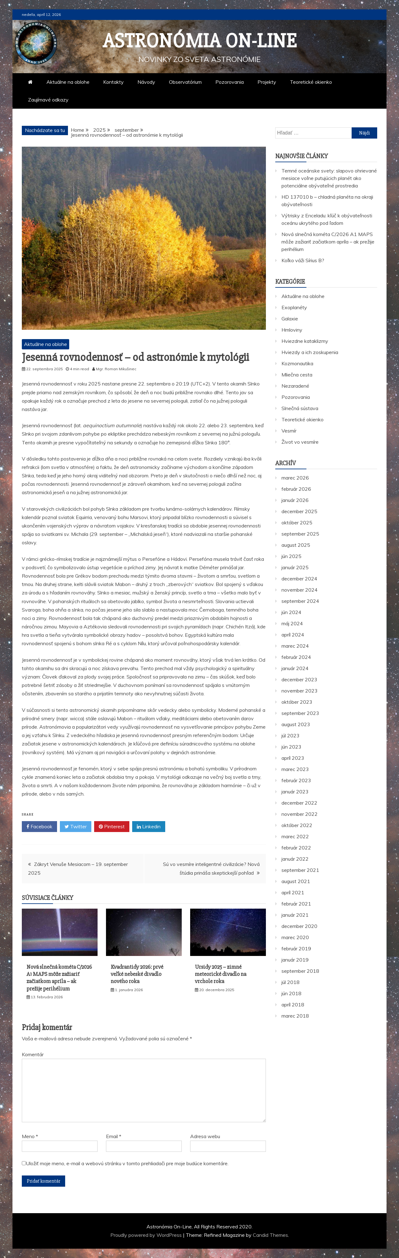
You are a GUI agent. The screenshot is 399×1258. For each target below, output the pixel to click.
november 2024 (299, 590)
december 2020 (299, 926)
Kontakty (113, 82)
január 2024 (295, 668)
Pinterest (112, 826)
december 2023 (299, 679)
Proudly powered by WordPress (146, 1235)
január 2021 (295, 915)
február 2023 (296, 780)
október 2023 (296, 702)
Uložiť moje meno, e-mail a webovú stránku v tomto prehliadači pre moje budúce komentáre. (127, 1163)
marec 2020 (295, 937)
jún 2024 (291, 612)
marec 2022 (295, 836)
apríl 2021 (292, 892)
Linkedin (149, 826)
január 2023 (295, 791)
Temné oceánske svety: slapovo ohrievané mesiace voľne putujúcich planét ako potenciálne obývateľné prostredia (329, 178)
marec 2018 (295, 1016)
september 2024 (300, 601)
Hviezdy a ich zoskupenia (309, 352)
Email (113, 1136)
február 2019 (296, 948)
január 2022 (295, 859)
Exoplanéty (294, 307)
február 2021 (296, 904)
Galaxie (289, 318)
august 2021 (295, 881)
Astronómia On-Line (200, 41)
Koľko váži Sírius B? (302, 260)
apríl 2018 (292, 1004)
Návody (146, 82)
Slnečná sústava (299, 408)
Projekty (266, 82)
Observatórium (185, 82)
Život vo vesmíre (300, 442)
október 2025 (296, 522)
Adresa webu (205, 1136)
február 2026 (296, 489)
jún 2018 (291, 993)
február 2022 (296, 847)
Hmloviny (291, 330)
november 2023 (299, 691)
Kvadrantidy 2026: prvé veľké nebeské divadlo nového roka (137, 974)
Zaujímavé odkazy (48, 100)
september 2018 (300, 971)
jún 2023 (291, 747)
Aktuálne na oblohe (67, 82)
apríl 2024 (292, 634)
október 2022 (296, 825)
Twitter (76, 826)
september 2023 (300, 713)
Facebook (39, 826)
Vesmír (288, 431)
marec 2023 (295, 769)
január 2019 (295, 960)
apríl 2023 (292, 758)
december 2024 (299, 578)
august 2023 (295, 724)
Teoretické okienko (311, 82)
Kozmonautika (297, 363)
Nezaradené (295, 386)
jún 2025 (291, 556)
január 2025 (295, 567)
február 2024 (296, 657)
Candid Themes (270, 1235)
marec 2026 (295, 478)
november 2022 (299, 814)
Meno (30, 1136)
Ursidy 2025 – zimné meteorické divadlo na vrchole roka (220, 974)
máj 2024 (292, 623)
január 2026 (295, 500)
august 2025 (295, 545)
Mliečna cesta (296, 374)
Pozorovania (229, 82)
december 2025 (299, 511)
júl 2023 (290, 735)
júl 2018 (290, 982)
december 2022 (299, 803)
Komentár (33, 1054)
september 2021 (300, 870)
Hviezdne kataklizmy (304, 341)
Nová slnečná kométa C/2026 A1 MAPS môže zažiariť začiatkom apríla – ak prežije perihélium (59, 977)
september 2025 (300, 534)
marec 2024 (295, 646)
